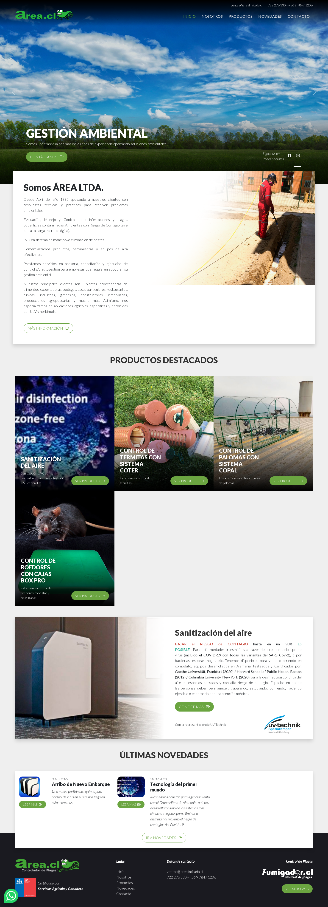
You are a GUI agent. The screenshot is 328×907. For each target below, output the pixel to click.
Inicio (189, 16)
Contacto (299, 16)
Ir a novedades (164, 837)
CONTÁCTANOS (47, 157)
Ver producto (90, 481)
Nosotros (212, 16)
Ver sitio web (297, 889)
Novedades (270, 16)
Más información (48, 328)
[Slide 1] (297, 166)
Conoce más (194, 706)
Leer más (32, 804)
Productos (241, 16)
